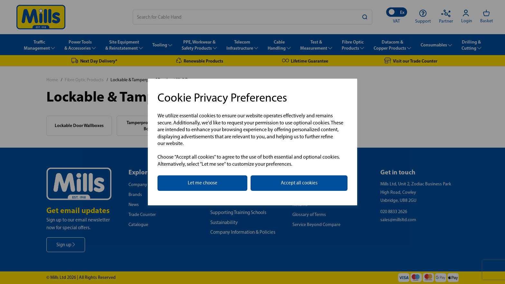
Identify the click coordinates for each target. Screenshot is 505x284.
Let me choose (202, 183)
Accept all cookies (299, 183)
